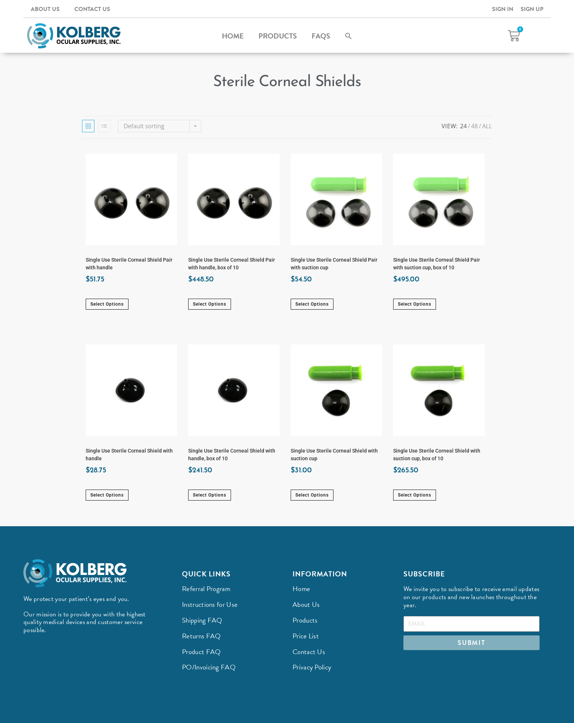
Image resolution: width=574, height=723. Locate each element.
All (487, 126)
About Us (45, 9)
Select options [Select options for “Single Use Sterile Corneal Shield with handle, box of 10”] (209, 495)
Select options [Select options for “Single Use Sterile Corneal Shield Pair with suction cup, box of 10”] (414, 304)
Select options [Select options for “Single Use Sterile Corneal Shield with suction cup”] (312, 495)
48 (474, 126)
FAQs (321, 35)
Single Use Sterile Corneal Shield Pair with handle (129, 263)
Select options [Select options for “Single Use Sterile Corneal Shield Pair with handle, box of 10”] (209, 304)
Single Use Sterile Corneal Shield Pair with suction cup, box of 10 (436, 263)
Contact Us (92, 9)
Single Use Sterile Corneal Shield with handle (129, 454)
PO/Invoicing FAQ (209, 667)
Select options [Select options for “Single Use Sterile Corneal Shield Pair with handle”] (107, 304)
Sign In (502, 9)
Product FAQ (201, 651)
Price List (305, 636)
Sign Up (532, 9)
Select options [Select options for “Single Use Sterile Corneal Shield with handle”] (107, 495)
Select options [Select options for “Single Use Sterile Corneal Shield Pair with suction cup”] (312, 304)
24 (463, 126)
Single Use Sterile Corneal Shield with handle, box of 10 (231, 454)
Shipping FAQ (202, 620)
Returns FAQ (201, 636)
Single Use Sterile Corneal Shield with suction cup (334, 454)
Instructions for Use (210, 604)
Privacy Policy (311, 667)
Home (233, 35)
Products (277, 35)
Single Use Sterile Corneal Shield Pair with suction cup (334, 263)
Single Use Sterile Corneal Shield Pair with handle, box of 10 (231, 263)
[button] (348, 35)
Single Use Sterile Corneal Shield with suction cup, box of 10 (436, 454)
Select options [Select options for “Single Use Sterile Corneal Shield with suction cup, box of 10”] (414, 495)
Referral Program (206, 588)
